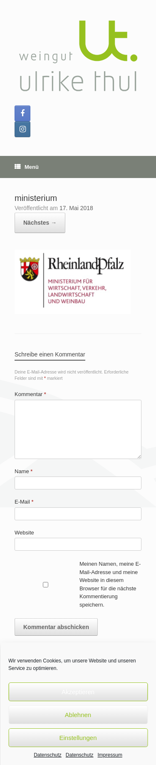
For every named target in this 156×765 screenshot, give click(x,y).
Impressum (110, 755)
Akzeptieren (78, 691)
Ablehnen (78, 714)
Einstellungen (78, 737)
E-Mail (24, 502)
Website (24, 532)
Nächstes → (40, 222)
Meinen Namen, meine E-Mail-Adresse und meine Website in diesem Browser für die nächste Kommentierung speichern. (110, 584)
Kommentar (30, 394)
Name (23, 471)
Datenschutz (48, 755)
